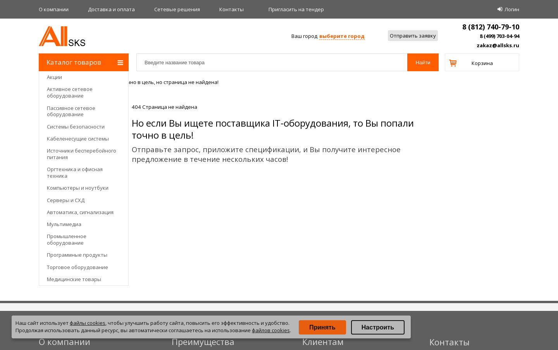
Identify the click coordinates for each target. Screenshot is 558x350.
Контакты (231, 9)
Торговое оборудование (77, 267)
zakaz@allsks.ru (498, 45)
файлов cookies (271, 330)
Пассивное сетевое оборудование (71, 111)
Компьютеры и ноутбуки (77, 187)
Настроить (378, 327)
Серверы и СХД (65, 200)
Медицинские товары (74, 279)
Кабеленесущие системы (78, 138)
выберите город (342, 36)
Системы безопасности (76, 126)
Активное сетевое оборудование (70, 92)
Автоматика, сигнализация (80, 212)
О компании (54, 9)
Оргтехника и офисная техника (75, 172)
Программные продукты (77, 254)
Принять (322, 327)
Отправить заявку (413, 35)
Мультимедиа (64, 224)
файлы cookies (87, 322)
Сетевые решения (177, 9)
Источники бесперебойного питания (81, 154)
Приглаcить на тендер (296, 9)
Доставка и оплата (111, 9)
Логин (512, 9)
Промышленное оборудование (66, 239)
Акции (54, 77)
